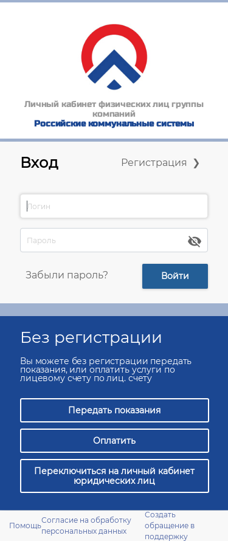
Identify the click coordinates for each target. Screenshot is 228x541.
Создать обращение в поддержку (170, 525)
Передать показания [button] (114, 410)
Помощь (25, 525)
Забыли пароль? (67, 275)
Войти (175, 275)
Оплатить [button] (114, 440)
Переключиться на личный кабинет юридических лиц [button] (114, 476)
